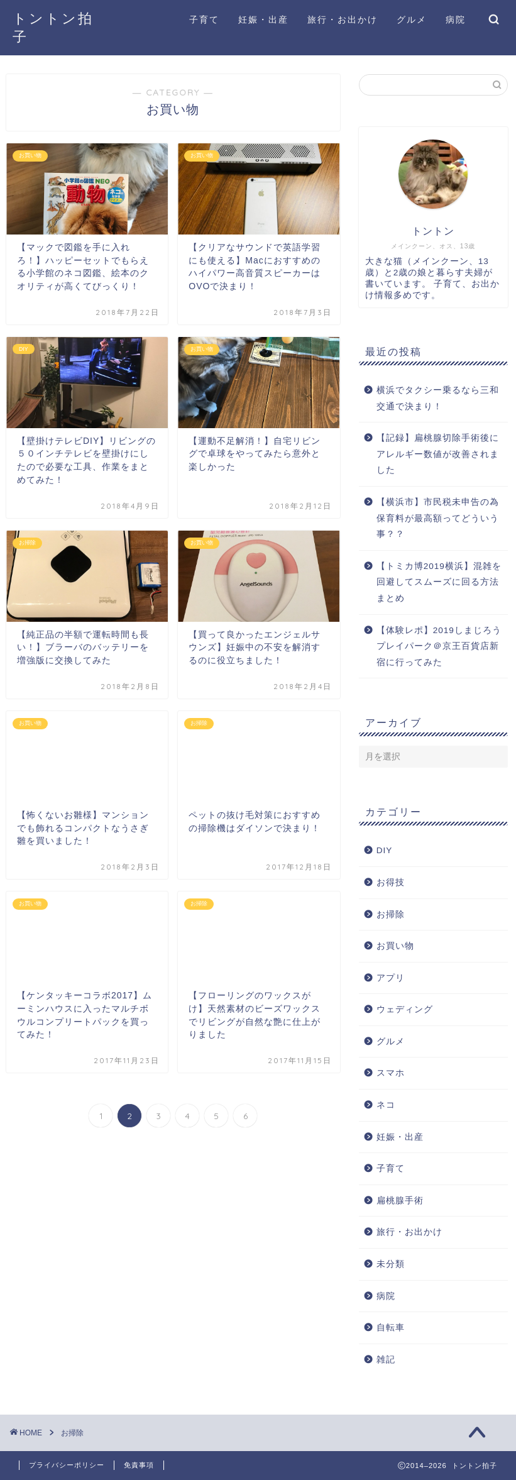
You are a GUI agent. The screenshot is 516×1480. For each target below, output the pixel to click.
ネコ (385, 1105)
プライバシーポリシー (66, 1465)
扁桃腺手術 (400, 1200)
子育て (204, 19)
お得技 (390, 882)
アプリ (390, 978)
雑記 (385, 1359)
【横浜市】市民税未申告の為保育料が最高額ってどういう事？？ (437, 518)
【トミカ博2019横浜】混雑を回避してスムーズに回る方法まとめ (439, 582)
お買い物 (395, 946)
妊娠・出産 (263, 19)
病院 (456, 19)
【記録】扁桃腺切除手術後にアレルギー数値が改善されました (437, 454)
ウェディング (404, 1009)
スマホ (390, 1073)
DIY (384, 850)
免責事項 (139, 1465)
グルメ (412, 19)
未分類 (390, 1264)
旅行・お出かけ (342, 19)
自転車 (390, 1327)
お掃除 (390, 914)
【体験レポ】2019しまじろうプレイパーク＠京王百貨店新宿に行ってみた (439, 646)
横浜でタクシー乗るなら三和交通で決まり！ (437, 398)
